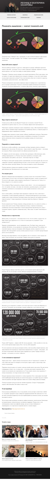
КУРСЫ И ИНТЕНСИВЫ (11, 17)
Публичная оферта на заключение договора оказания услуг (25, 484)
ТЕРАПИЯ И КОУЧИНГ (11, 14)
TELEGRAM (38, 17)
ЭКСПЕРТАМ (25, 14)
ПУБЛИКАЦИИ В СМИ (25, 17)
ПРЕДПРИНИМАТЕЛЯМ (38, 14)
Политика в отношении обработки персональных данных (25, 485)
